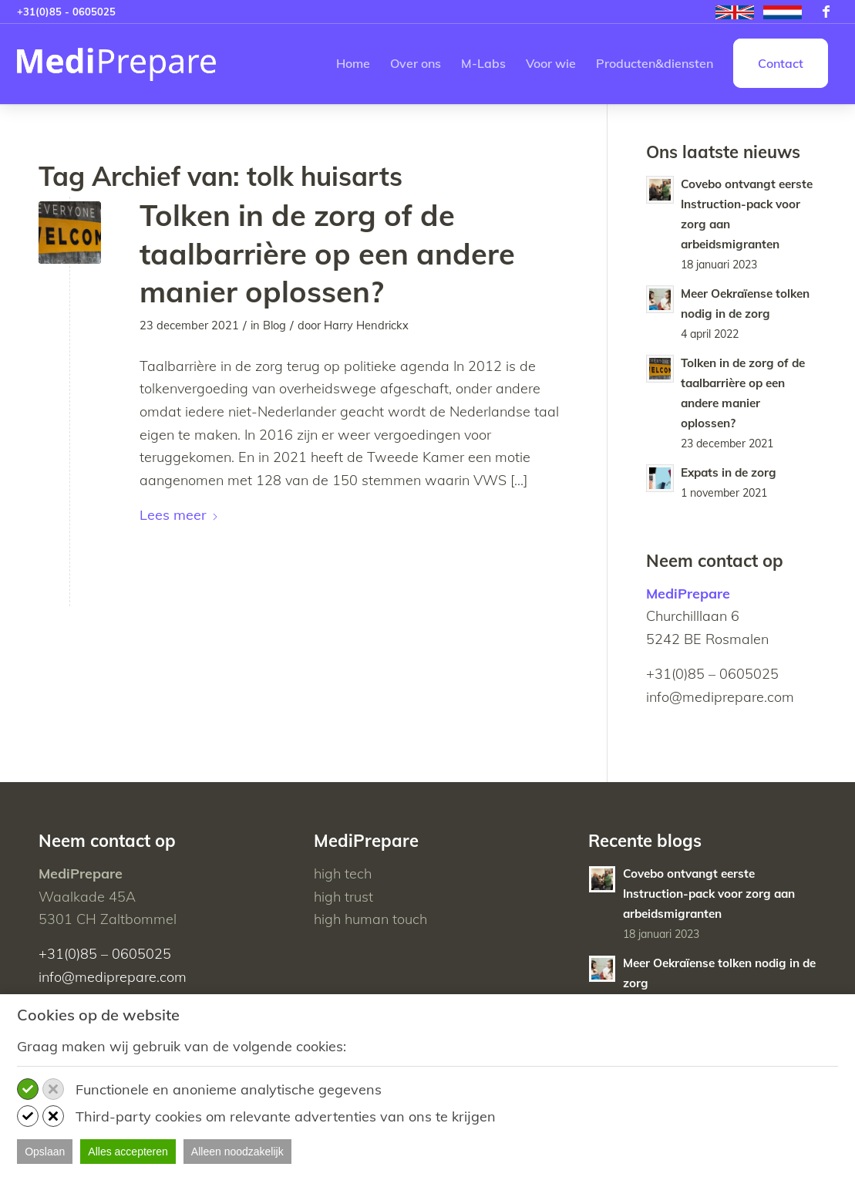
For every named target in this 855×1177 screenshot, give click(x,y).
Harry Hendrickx (366, 325)
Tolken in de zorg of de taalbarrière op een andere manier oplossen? (327, 253)
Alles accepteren (128, 1151)
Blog (274, 325)
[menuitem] (735, 12)
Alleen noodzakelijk (237, 1151)
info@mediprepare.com (720, 697)
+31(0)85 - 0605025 (66, 11)
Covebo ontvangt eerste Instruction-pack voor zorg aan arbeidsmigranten (709, 893)
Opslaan (45, 1151)
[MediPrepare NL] (117, 63)
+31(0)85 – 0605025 (712, 674)
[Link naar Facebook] (826, 11)
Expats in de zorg (728, 472)
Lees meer (179, 515)
